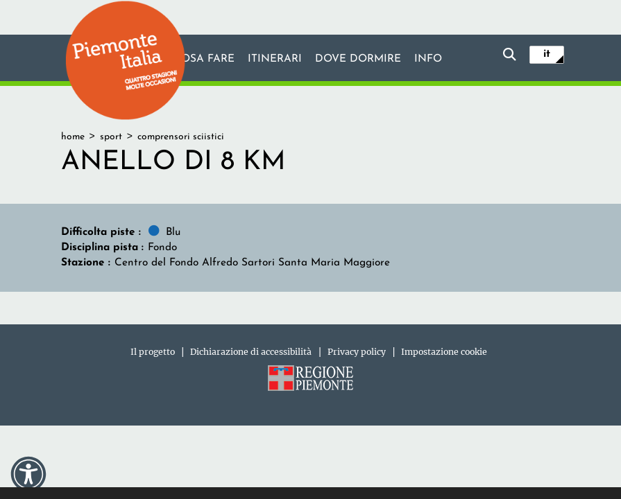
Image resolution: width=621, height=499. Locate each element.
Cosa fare (204, 58)
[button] (28, 474)
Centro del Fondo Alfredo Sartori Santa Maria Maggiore (252, 262)
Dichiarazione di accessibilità (251, 352)
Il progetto (152, 352)
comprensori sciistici (180, 136)
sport (111, 136)
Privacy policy (356, 352)
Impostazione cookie (444, 352)
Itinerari (275, 58)
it (546, 54)
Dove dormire (358, 58)
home (73, 136)
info (428, 58)
